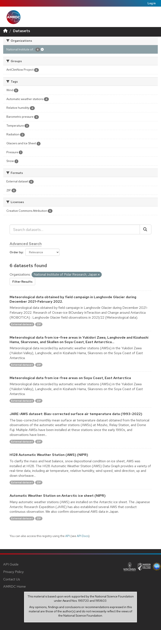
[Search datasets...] (75, 229)
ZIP (39, 324)
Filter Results (22, 282)
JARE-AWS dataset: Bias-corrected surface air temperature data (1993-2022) (76, 414)
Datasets (21, 30)
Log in (152, 3)
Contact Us (11, 579)
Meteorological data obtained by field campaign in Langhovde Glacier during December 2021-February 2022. (73, 299)
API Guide (11, 564)
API (67, 536)
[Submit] (145, 229)
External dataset (22, 324)
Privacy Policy (13, 572)
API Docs (82, 536)
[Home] (5, 30)
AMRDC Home (14, 586)
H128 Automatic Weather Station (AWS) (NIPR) (49, 454)
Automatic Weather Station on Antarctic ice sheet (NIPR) (58, 495)
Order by (16, 252)
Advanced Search (26, 243)
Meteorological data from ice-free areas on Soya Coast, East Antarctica (70, 378)
